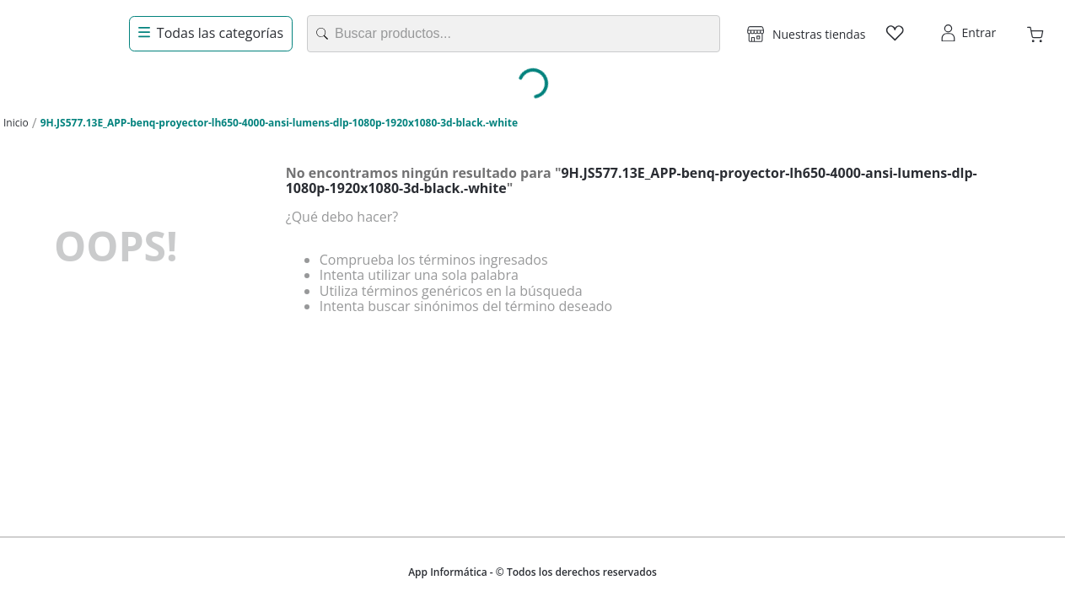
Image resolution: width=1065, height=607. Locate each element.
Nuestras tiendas (818, 34)
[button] (806, 33)
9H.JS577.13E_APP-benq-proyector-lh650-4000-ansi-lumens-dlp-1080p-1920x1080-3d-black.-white (279, 122)
